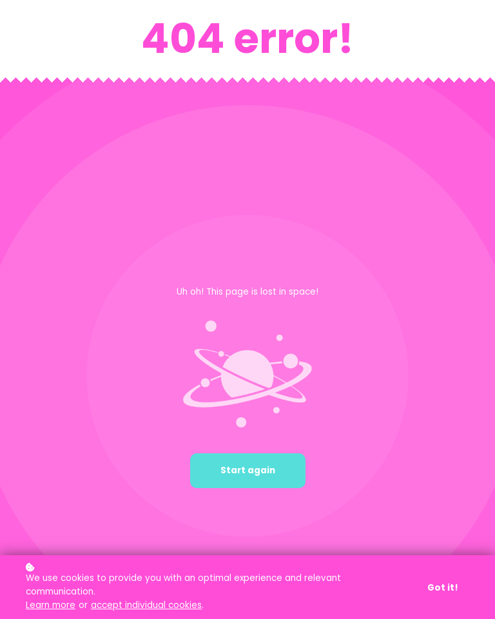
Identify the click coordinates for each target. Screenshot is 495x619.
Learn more (50, 606)
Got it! (442, 588)
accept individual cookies (146, 606)
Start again (247, 470)
